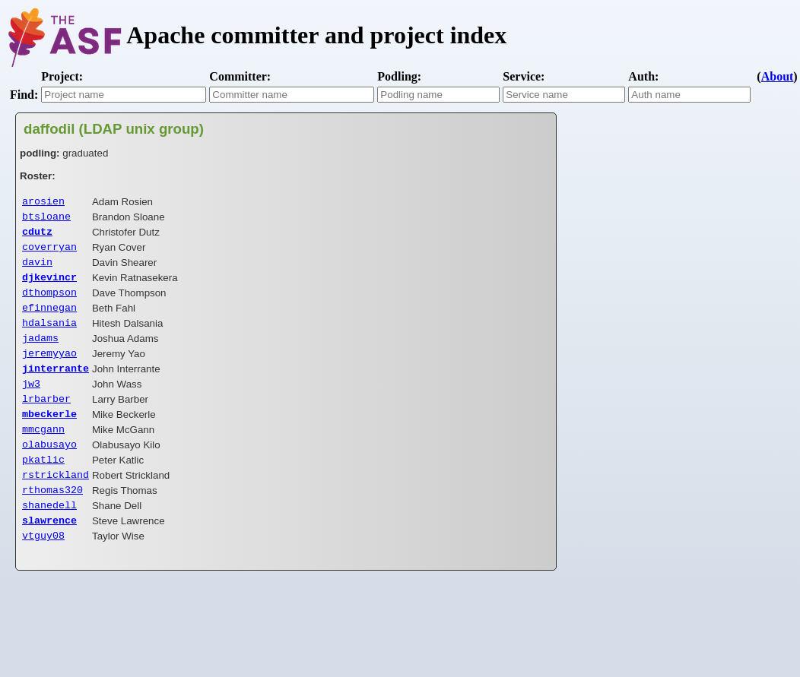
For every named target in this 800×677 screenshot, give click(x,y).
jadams (40, 352)
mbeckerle (49, 436)
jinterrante (55, 386)
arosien (43, 202)
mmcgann (43, 453)
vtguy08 (43, 570)
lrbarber (46, 419)
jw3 (31, 403)
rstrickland (55, 503)
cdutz (37, 235)
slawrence (49, 553)
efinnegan (49, 319)
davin (37, 269)
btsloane (46, 219)
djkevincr (49, 286)
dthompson (49, 302)
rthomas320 (52, 520)
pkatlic (43, 486)
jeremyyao (49, 369)
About (777, 76)
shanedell (49, 536)
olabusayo (49, 469)
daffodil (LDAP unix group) (114, 129)
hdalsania (49, 336)
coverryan (49, 252)
